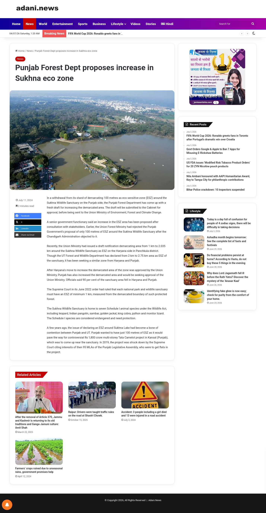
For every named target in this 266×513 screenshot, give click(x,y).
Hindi (167, 24)
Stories (151, 24)
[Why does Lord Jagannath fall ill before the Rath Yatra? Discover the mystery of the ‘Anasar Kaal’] (194, 278)
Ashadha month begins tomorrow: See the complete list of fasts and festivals (226, 241)
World (43, 24)
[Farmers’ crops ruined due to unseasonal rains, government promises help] (39, 451)
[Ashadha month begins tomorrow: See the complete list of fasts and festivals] (194, 242)
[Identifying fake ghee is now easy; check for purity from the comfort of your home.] (194, 296)
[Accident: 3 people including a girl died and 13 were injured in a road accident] (145, 395)
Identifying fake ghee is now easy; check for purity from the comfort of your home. (228, 295)
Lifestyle (117, 24)
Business (99, 24)
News (30, 24)
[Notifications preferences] (7, 505)
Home (16, 24)
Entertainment (62, 24)
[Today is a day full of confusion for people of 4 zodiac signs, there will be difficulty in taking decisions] (194, 224)
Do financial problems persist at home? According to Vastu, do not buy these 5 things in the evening (226, 259)
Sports (82, 24)
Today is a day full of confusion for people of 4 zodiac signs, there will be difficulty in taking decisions (229, 223)
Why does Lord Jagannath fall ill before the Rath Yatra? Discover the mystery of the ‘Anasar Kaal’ (227, 277)
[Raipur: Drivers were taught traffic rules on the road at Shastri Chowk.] (92, 395)
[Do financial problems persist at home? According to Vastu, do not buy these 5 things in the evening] (194, 260)
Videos (136, 24)
